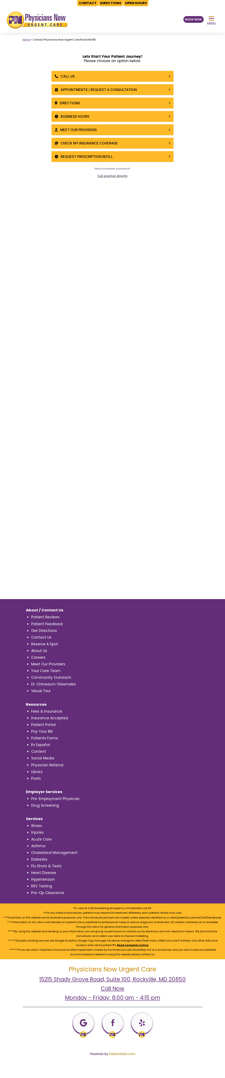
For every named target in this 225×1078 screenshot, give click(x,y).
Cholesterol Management (54, 852)
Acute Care (41, 839)
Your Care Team (46, 670)
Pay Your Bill (41, 731)
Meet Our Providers (48, 664)
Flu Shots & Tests (46, 866)
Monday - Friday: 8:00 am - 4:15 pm (112, 997)
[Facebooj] (112, 1024)
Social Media (42, 758)
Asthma (38, 845)
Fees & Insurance (46, 711)
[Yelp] (142, 1024)
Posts (36, 778)
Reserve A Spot (44, 644)
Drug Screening (45, 805)
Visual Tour (41, 690)
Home (26, 39)
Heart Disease (43, 872)
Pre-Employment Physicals (55, 798)
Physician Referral (47, 765)
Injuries (37, 832)
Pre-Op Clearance (47, 892)
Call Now (112, 988)
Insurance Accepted (49, 718)
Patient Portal (43, 724)
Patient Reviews (45, 617)
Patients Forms (44, 738)
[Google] (83, 1024)
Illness (36, 825)
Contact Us (41, 637)
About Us (39, 650)
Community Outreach (51, 677)
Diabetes (39, 859)
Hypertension (43, 879)
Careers (38, 657)
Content (38, 751)
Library (37, 771)
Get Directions (44, 630)
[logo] (37, 19)
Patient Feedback (47, 623)
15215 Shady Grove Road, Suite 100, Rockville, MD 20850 (112, 979)
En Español (40, 744)
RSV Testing (41, 886)
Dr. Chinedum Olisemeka (53, 684)
